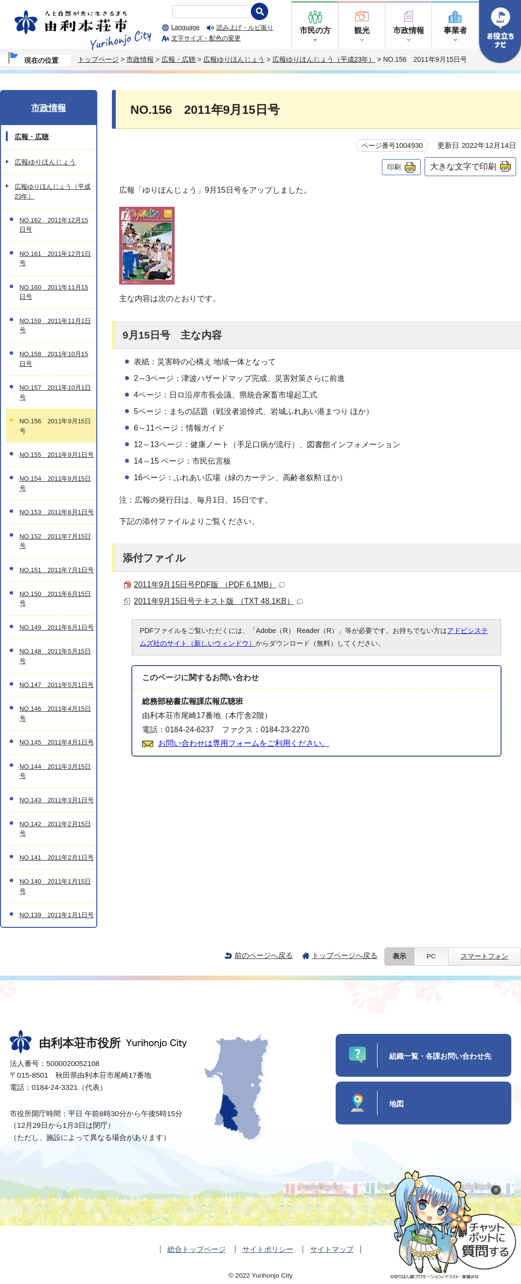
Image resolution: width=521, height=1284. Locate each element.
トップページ (98, 59)
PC (431, 956)
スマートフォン (484, 956)
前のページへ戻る (263, 955)
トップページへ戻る (344, 955)
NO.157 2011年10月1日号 (55, 392)
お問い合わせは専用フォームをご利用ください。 (243, 743)
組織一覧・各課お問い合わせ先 (440, 1056)
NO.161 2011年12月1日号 (55, 258)
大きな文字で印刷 (463, 166)
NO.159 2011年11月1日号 (55, 325)
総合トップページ (196, 1249)
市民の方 (315, 30)
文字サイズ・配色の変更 (206, 38)
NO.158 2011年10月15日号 (53, 358)
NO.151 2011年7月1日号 (56, 570)
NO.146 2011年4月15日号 (55, 713)
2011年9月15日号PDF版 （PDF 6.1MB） (209, 584)
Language (185, 27)
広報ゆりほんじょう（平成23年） (324, 59)
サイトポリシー (267, 1249)
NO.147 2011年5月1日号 (56, 684)
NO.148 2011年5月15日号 (55, 656)
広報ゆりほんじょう (234, 59)
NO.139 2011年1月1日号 (56, 915)
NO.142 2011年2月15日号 (55, 828)
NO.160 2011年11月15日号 (53, 292)
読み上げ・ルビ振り (244, 27)
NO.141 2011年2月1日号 (56, 857)
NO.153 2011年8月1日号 (56, 512)
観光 (362, 30)
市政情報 (408, 30)
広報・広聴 (179, 59)
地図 (396, 1104)
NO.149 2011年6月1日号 (56, 627)
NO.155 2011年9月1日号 (56, 454)
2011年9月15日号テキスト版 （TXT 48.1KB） (218, 601)
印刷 (394, 167)
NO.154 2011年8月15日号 (55, 483)
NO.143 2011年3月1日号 (56, 800)
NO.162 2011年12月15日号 (53, 225)
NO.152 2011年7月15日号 (55, 541)
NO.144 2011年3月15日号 (55, 771)
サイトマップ (332, 1249)
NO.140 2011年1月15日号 (55, 886)
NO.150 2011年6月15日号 (55, 598)
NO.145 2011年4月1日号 (56, 742)
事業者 (455, 30)
